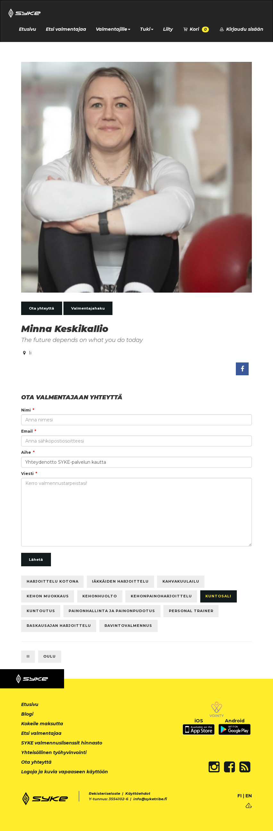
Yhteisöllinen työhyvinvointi (54, 752)
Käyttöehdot (137, 793)
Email (27, 431)
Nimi (26, 410)
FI (239, 796)
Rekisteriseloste (104, 793)
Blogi (27, 714)
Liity (168, 29)
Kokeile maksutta (42, 724)
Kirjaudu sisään (241, 29)
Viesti (27, 473)
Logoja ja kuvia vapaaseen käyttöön (64, 772)
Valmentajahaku (88, 308)
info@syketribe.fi (150, 799)
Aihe (26, 452)
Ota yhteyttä (41, 308)
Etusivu (27, 29)
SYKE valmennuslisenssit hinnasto (61, 743)
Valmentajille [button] (113, 29)
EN (248, 796)
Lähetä (36, 559)
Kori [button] (195, 29)
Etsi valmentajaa (66, 29)
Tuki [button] (146, 29)
